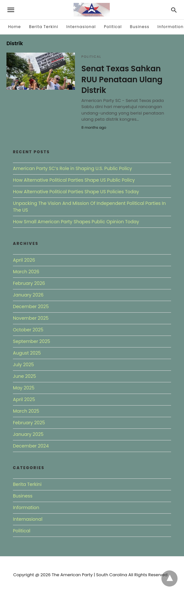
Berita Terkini (43, 26)
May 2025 (24, 388)
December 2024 (31, 446)
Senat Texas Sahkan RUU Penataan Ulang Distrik (121, 79)
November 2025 (31, 318)
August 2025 (27, 353)
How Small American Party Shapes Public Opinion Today (76, 221)
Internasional (81, 26)
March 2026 (26, 271)
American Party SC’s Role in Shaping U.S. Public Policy (72, 168)
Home (14, 26)
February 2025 (29, 422)
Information (171, 26)
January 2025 (28, 434)
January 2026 (28, 295)
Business (139, 26)
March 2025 (26, 411)
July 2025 (23, 364)
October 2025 (28, 330)
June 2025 (24, 376)
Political (113, 26)
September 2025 (31, 341)
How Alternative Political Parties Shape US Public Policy (74, 180)
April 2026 (24, 260)
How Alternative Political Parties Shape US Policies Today (76, 191)
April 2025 (24, 399)
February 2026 (29, 283)
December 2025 (31, 306)
